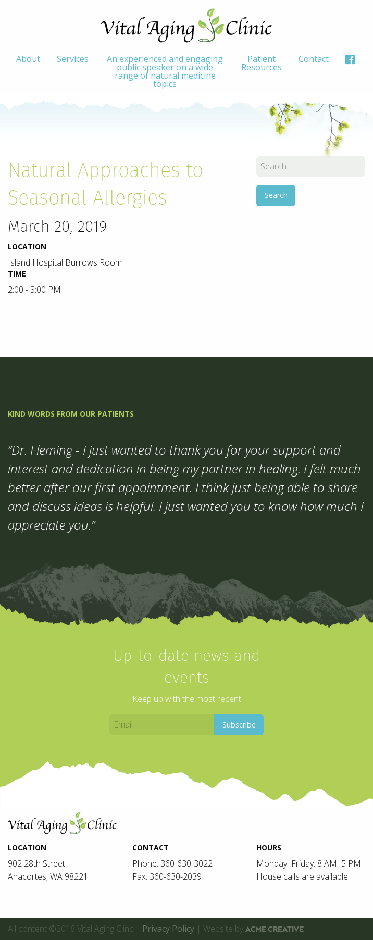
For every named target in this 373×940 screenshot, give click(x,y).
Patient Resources (261, 63)
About (28, 59)
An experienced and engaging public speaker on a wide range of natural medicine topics (165, 71)
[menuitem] (28, 71)
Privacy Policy (168, 928)
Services (73, 59)
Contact (314, 59)
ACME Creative (274, 929)
